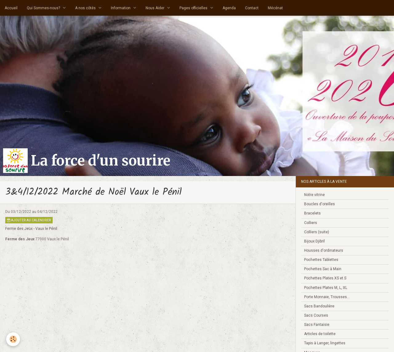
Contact (252, 8)
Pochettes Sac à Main (322, 269)
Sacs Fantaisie (316, 324)
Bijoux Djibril (314, 241)
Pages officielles (193, 8)
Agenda (229, 8)
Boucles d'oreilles (319, 204)
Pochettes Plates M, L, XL (325, 288)
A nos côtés (86, 8)
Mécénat (275, 8)
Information (121, 8)
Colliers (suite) (316, 232)
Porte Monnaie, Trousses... (327, 297)
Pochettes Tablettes (321, 260)
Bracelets (312, 213)
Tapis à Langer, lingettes (324, 343)
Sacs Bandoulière (319, 306)
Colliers (310, 223)
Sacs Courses (316, 315)
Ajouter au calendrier (29, 220)
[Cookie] (13, 339)
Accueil (11, 8)
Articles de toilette (320, 334)
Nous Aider (155, 8)
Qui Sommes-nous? (44, 8)
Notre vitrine (314, 195)
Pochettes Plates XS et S (325, 278)
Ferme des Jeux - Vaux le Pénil (31, 228)
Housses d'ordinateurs (323, 250)
